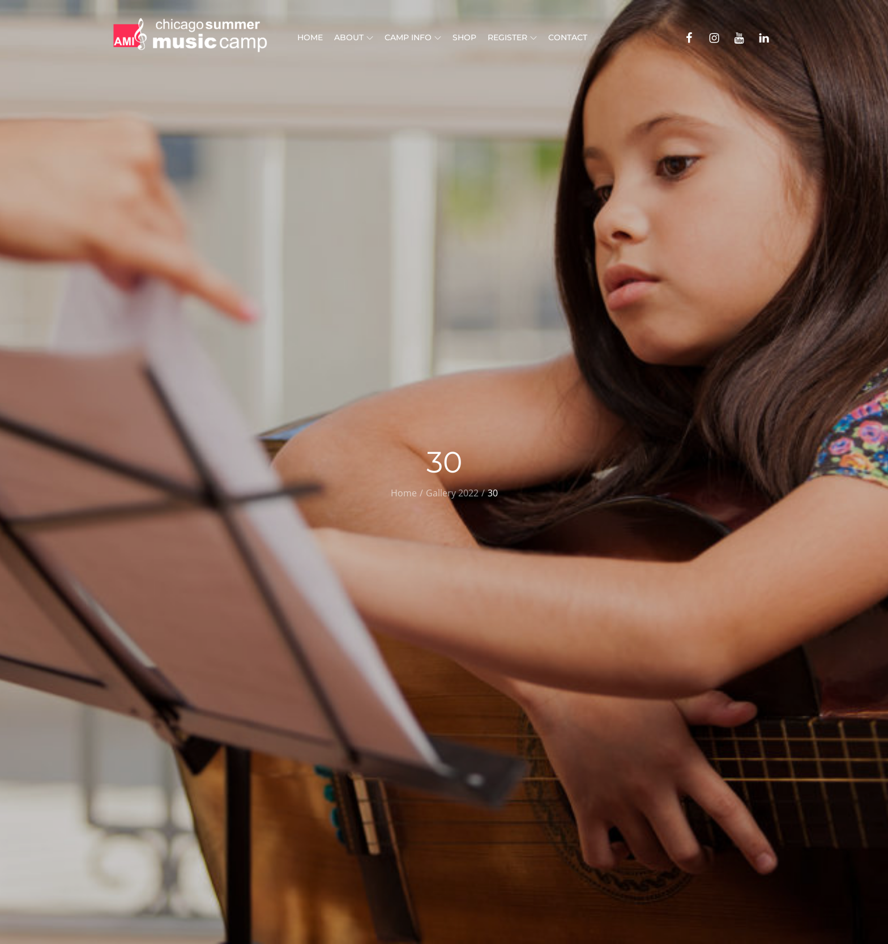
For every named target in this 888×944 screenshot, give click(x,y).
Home (310, 37)
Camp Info (413, 37)
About (353, 37)
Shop (464, 37)
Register (512, 37)
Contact (567, 37)
